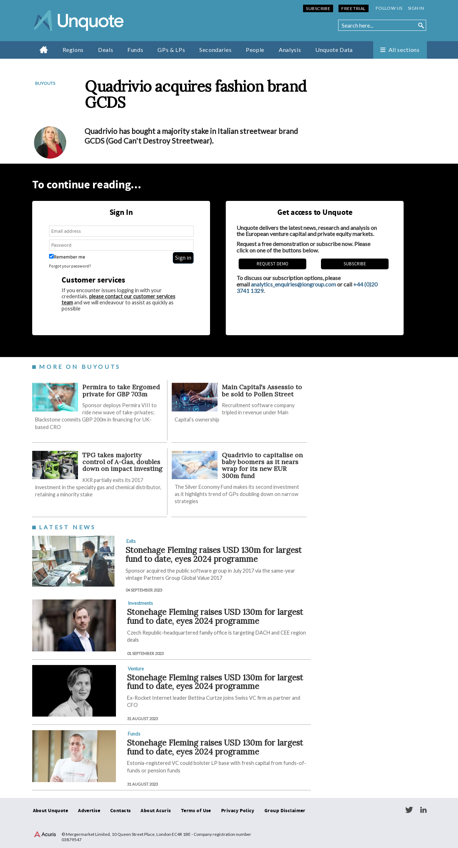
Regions (73, 49)
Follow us (389, 8)
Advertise (89, 810)
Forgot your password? (70, 266)
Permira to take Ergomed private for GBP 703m (121, 390)
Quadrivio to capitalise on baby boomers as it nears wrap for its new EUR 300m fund (262, 465)
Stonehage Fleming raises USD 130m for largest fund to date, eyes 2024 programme (214, 554)
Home (43, 49)
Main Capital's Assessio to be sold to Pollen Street (262, 390)
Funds (135, 49)
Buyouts (45, 83)
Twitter (409, 810)
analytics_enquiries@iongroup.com (293, 284)
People (255, 49)
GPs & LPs (171, 49)
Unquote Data (334, 49)
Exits (131, 541)
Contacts (120, 810)
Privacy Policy (237, 810)
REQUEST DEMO (272, 264)
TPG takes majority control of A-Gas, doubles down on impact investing (122, 462)
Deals (105, 49)
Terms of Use (196, 810)
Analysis (290, 49)
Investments (140, 603)
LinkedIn (423, 810)
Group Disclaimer (285, 810)
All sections (404, 49)
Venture (136, 668)
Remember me (67, 257)
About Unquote (50, 810)
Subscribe (318, 8)
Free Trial (353, 8)
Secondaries (215, 49)
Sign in (416, 8)
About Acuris (156, 810)
